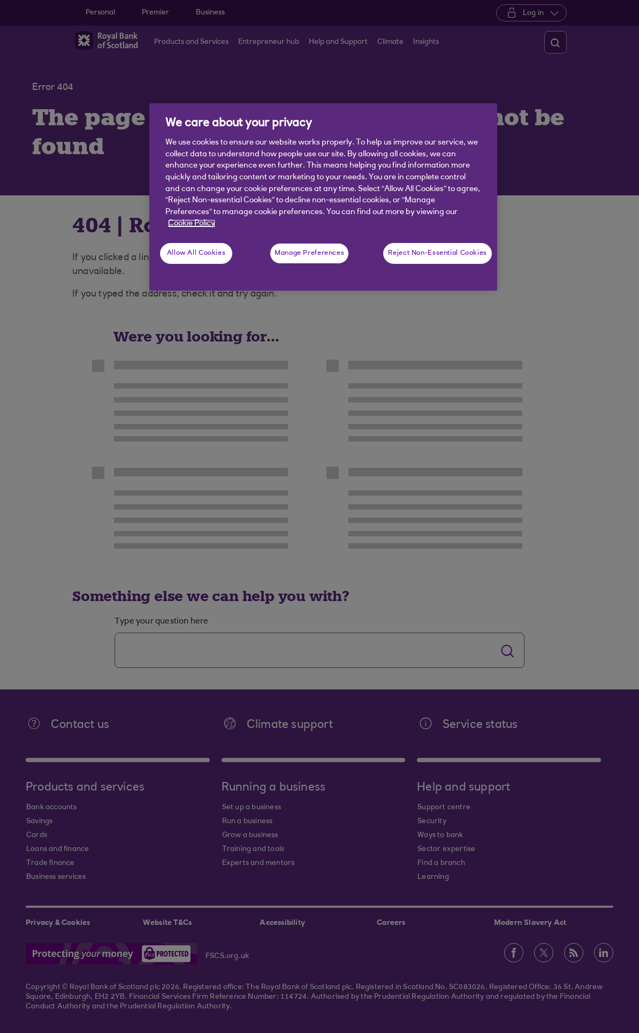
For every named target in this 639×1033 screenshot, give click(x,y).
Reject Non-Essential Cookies (437, 253)
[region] (323, 197)
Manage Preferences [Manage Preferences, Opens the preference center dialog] (309, 253)
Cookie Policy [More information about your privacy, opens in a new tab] (191, 223)
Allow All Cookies (196, 253)
